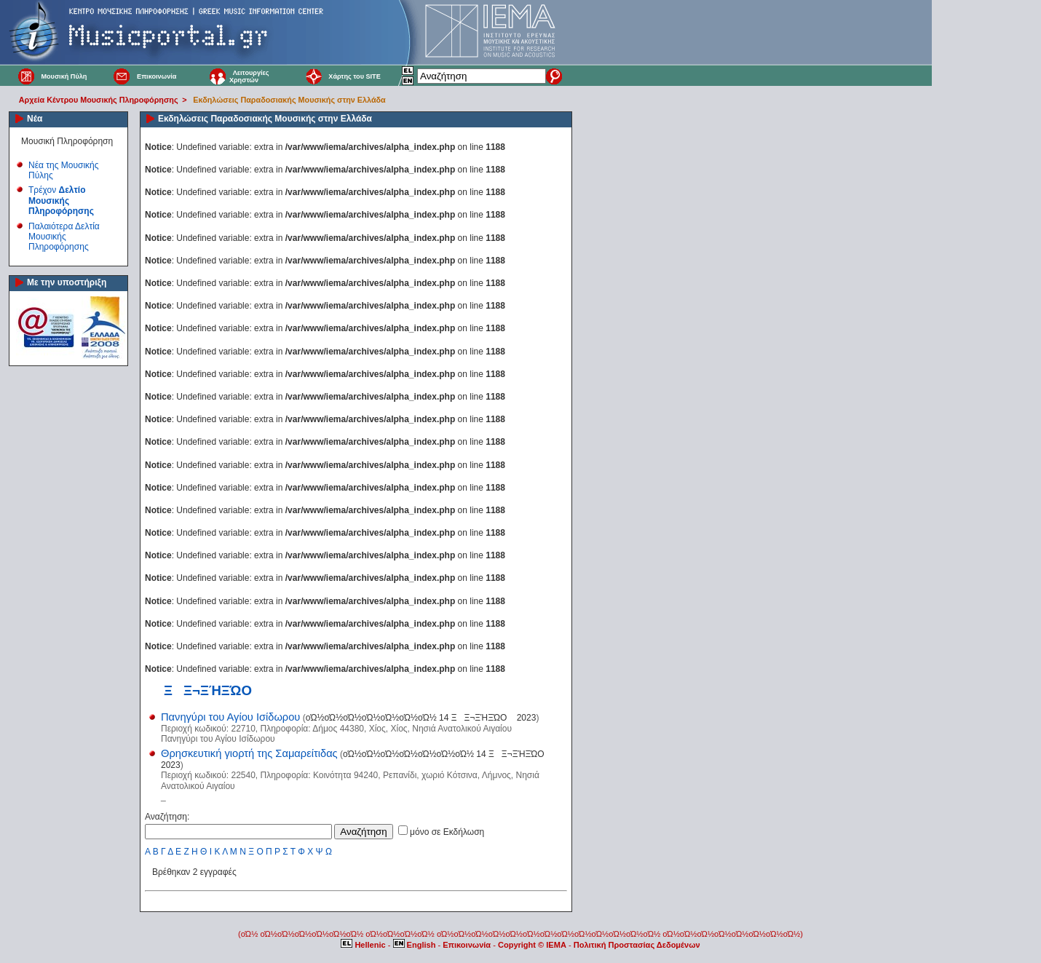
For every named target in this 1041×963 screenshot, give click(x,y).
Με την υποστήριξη (66, 282)
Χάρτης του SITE (354, 76)
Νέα (34, 119)
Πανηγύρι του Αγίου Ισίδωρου (230, 717)
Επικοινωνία (156, 76)
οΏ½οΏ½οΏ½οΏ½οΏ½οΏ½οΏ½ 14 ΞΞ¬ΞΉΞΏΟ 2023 (421, 718)
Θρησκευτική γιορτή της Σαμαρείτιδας (249, 753)
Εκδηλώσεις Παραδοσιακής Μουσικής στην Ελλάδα (289, 99)
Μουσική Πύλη (64, 76)
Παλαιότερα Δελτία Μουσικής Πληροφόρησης (64, 237)
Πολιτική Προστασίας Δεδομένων (637, 944)
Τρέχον (61, 200)
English (415, 944)
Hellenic (364, 944)
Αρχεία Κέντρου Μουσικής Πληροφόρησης (98, 99)
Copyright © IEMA (532, 944)
